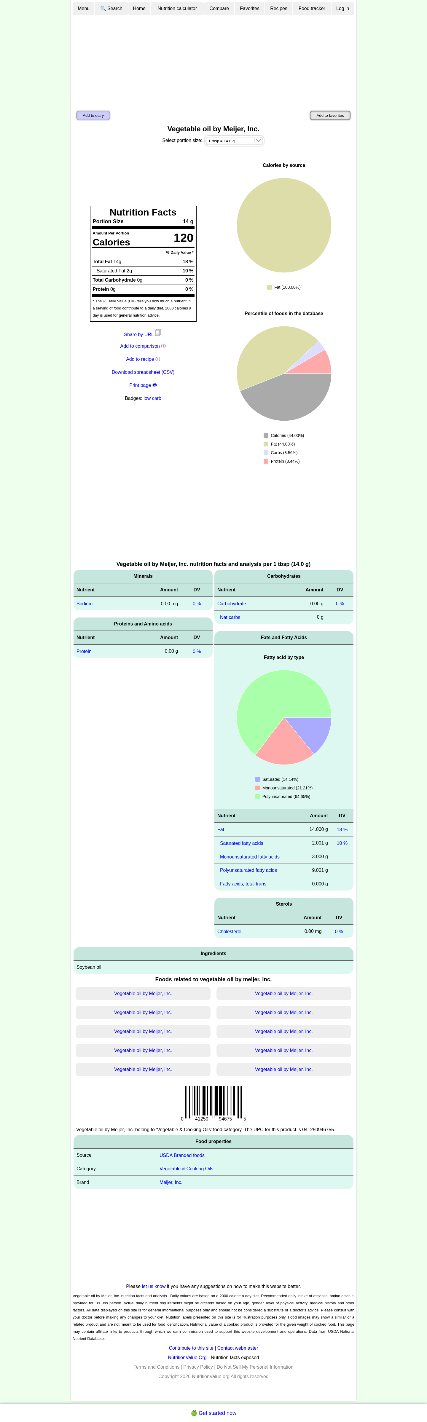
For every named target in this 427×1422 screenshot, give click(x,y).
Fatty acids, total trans (243, 883)
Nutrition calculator (177, 8)
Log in (342, 8)
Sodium (85, 603)
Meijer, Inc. (171, 1182)
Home (139, 8)
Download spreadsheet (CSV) (143, 372)
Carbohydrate (231, 603)
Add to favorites (330, 115)
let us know (154, 1286)
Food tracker (312, 8)
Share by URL (143, 334)
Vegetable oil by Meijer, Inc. (143, 993)
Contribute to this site (191, 1348)
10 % (342, 843)
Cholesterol (229, 931)
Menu (84, 8)
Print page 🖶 (143, 385)
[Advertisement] (213, 60)
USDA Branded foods (182, 1155)
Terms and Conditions (156, 1367)
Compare (219, 8)
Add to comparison (140, 346)
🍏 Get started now (213, 1413)
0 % (197, 603)
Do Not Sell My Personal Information (255, 1367)
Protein (84, 651)
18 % (342, 829)
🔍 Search (111, 8)
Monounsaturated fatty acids (250, 856)
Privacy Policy (198, 1367)
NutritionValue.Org (187, 1357)
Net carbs (230, 617)
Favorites (249, 8)
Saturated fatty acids (241, 843)
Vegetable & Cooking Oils (186, 1168)
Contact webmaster (237, 1348)
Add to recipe (140, 359)
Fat (220, 829)
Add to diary (93, 115)
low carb (152, 398)
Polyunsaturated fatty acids (248, 870)
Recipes (278, 8)
